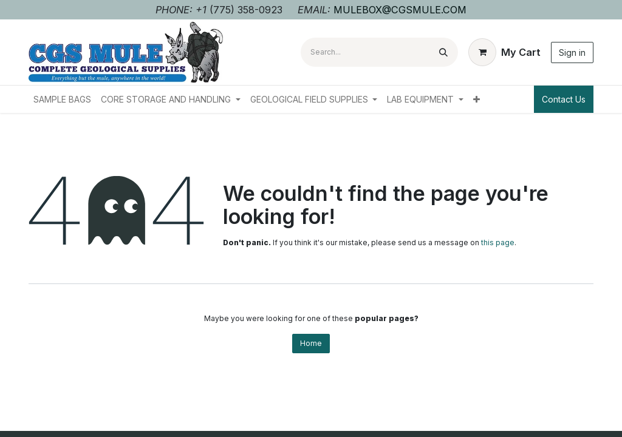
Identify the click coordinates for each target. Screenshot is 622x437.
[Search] (443, 52)
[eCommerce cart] (504, 52)
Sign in (572, 52)
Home (311, 343)
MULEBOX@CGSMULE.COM (399, 10)
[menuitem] (62, 99)
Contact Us (564, 99)
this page (497, 242)
